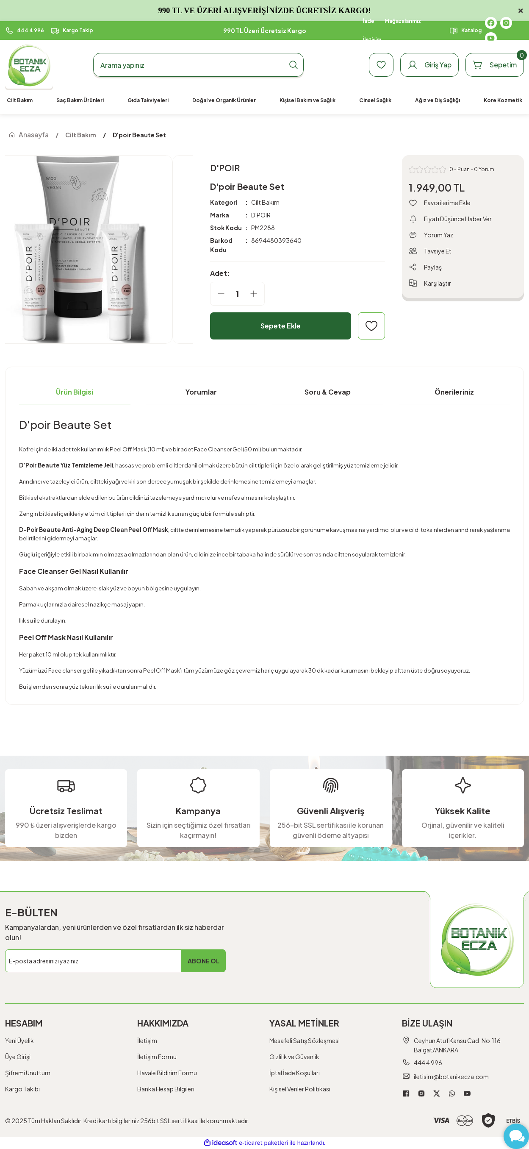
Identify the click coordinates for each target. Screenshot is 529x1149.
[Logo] (29, 65)
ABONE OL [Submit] (203, 961)
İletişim (147, 1040)
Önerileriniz (454, 391)
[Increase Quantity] (257, 294)
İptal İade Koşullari (294, 1073)
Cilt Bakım (265, 202)
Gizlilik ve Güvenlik (294, 1056)
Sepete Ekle (280, 325)
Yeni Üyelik (19, 1040)
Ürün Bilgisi (74, 391)
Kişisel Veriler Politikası (299, 1089)
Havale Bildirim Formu (167, 1073)
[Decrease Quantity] (217, 294)
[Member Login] (429, 65)
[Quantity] (237, 294)
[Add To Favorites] (371, 325)
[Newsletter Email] (115, 960)
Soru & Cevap (328, 391)
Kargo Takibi (22, 1089)
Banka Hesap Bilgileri (165, 1089)
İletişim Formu (157, 1056)
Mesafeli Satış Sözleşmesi (304, 1040)
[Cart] (494, 65)
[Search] (198, 65)
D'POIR (261, 215)
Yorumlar (201, 391)
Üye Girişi (17, 1056)
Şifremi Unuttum (27, 1073)
